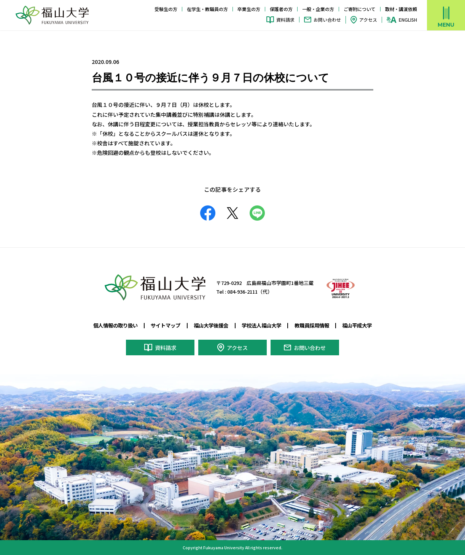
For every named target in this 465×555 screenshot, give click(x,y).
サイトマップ (162, 325)
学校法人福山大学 (263, 325)
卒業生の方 (248, 9)
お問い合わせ (327, 19)
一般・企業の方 (318, 9)
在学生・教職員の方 (207, 9)
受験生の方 (165, 9)
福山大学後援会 (210, 325)
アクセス (368, 19)
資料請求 (285, 19)
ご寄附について (360, 9)
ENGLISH (408, 20)
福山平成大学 (364, 325)
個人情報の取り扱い (109, 325)
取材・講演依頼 (401, 9)
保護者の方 (281, 9)
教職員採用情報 (316, 325)
